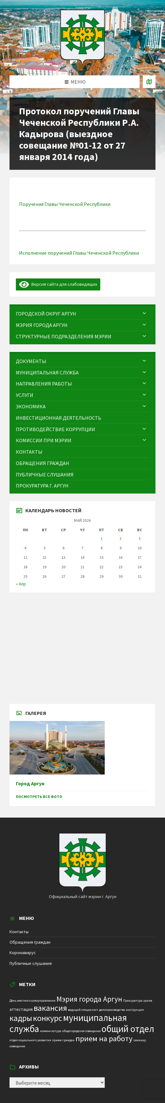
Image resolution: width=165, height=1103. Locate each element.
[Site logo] (82, 63)
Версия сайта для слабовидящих (58, 284)
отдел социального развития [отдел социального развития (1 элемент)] (30, 1040)
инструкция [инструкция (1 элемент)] (135, 1010)
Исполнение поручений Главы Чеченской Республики (79, 253)
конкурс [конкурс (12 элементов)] (47, 1018)
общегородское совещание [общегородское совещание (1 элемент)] (81, 1031)
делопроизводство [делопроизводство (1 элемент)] (112, 1010)
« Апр (21, 584)
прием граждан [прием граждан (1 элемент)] (63, 1040)
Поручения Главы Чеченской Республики (65, 204)
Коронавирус (23, 952)
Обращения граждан (30, 942)
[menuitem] (82, 313)
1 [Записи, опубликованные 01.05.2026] (101, 538)
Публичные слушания (31, 963)
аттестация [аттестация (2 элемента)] (21, 1009)
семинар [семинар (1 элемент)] (140, 1040)
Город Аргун (30, 784)
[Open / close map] (149, 81)
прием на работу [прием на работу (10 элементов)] (104, 1038)
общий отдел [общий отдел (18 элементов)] (128, 1029)
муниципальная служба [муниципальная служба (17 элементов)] (68, 1023)
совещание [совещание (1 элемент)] (17, 1046)
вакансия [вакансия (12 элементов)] (50, 1008)
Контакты (19, 931)
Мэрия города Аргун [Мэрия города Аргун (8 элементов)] (89, 999)
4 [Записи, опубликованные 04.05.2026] (25, 547)
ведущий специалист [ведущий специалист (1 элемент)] (83, 1010)
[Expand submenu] (144, 313)
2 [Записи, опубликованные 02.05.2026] (121, 538)
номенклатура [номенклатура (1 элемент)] (50, 1031)
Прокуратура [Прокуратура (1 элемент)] (132, 1000)
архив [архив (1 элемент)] (147, 1000)
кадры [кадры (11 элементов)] (21, 1018)
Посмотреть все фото (39, 796)
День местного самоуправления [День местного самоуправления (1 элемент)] (33, 1000)
